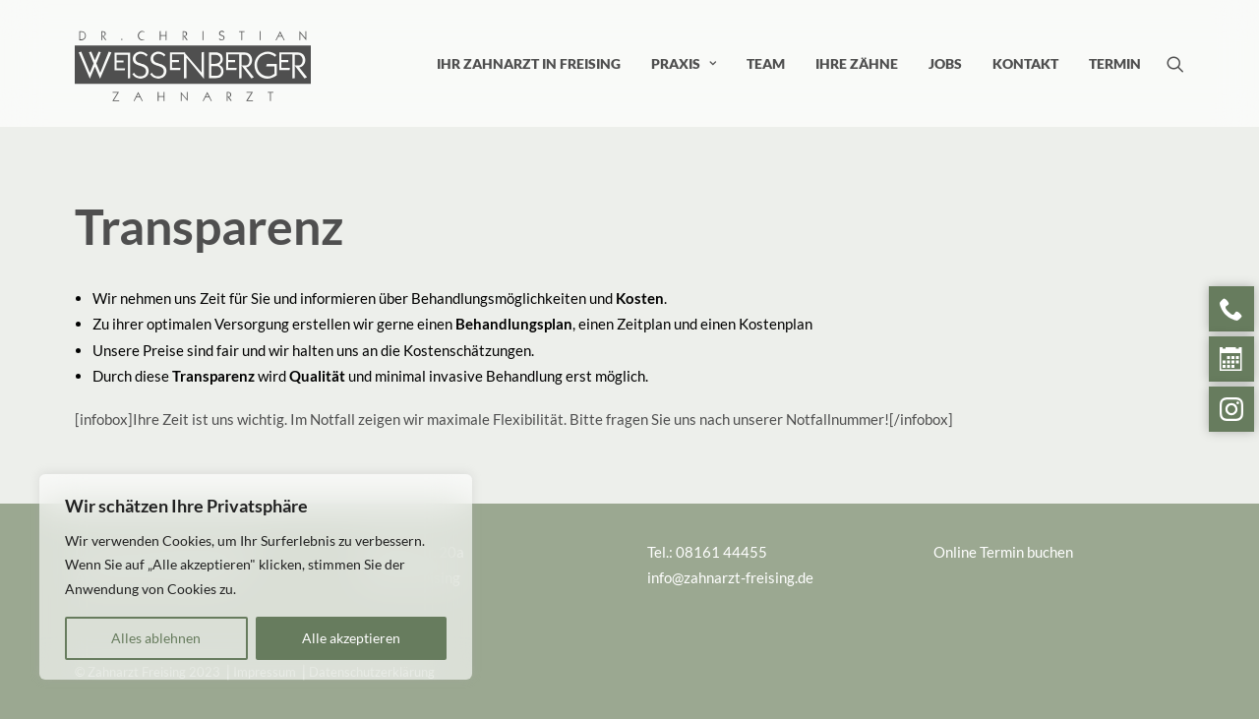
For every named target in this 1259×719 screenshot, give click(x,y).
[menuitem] (528, 63)
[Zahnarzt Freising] (193, 36)
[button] (1175, 63)
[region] (255, 577)
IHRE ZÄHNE (856, 63)
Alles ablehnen (156, 637)
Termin (1115, 63)
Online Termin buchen (1003, 552)
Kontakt (1025, 63)
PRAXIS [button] (683, 63)
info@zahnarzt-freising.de (730, 577)
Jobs (945, 63)
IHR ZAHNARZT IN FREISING (529, 63)
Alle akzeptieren (351, 637)
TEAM (766, 63)
